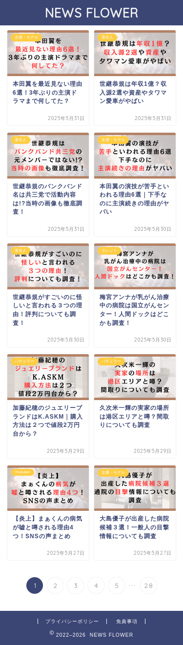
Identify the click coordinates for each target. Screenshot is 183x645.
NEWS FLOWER (92, 12)
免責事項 (127, 621)
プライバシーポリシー (72, 621)
